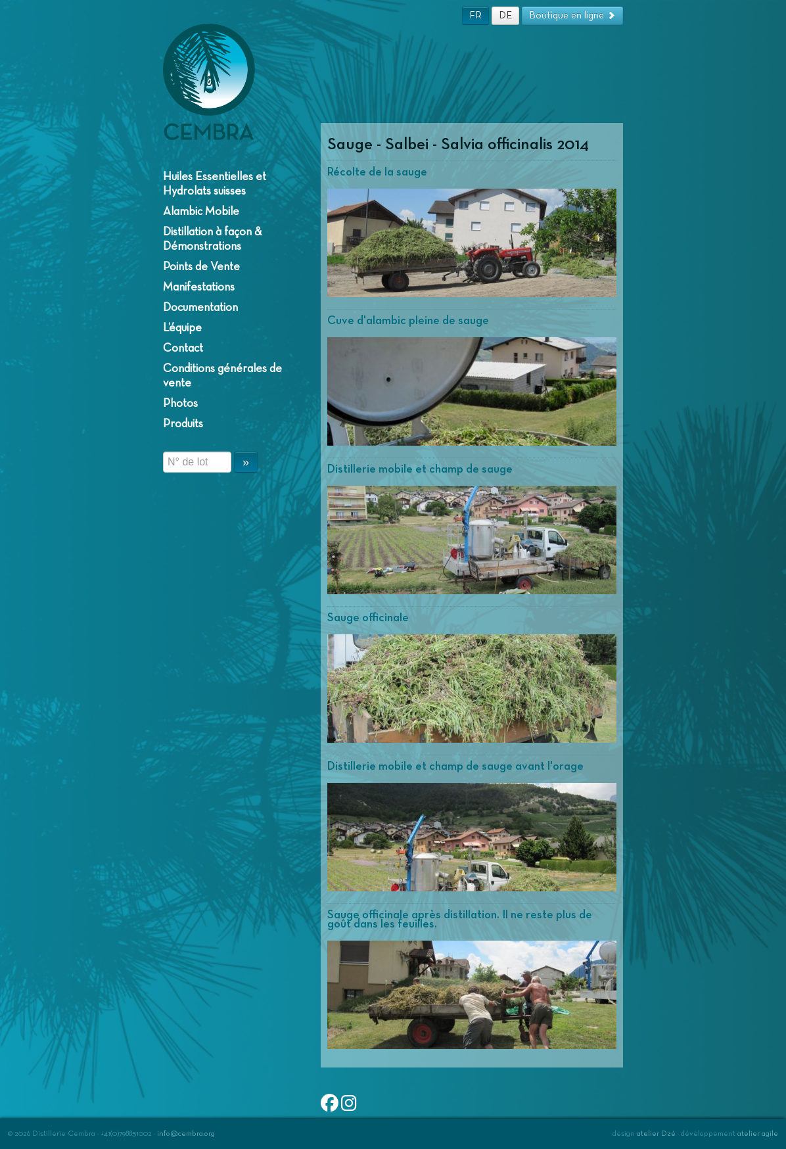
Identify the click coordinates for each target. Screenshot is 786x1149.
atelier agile (757, 1134)
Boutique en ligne (572, 15)
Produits (183, 424)
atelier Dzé (656, 1134)
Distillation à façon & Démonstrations (212, 239)
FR (475, 15)
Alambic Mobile (201, 212)
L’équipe (182, 328)
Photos (180, 404)
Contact (183, 348)
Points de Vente (201, 267)
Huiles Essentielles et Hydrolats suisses (214, 184)
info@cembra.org (186, 1134)
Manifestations (199, 287)
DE (505, 15)
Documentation (200, 308)
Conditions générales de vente (222, 376)
